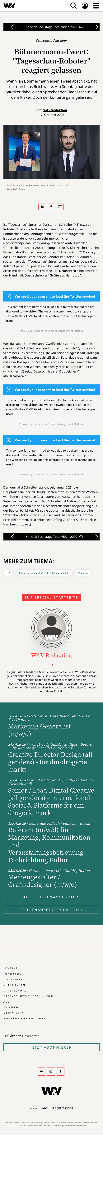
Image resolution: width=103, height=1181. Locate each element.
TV (8, 572)
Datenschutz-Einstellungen (28, 996)
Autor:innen (14, 985)
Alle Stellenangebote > (51, 897)
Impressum (12, 974)
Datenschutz (14, 990)
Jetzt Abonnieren (51, 1047)
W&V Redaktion (55, 110)
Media (83, 572)
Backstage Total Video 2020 (44, 572)
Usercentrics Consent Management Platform (58, 330)
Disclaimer (13, 979)
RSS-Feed (10, 1007)
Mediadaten (13, 1013)
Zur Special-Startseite (51, 597)
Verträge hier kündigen (24, 1018)
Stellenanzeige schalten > (52, 909)
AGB (6, 1001)
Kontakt (10, 968)
